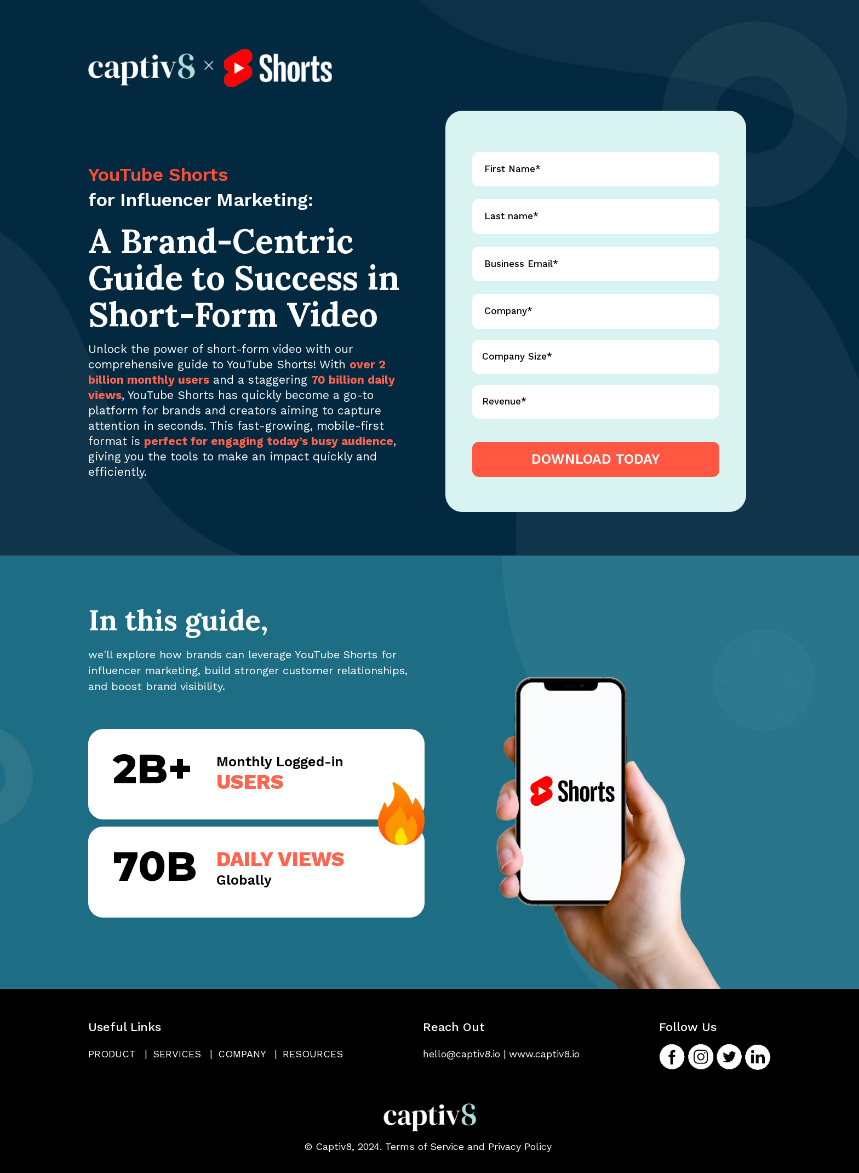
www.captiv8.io (544, 1054)
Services (183, 1054)
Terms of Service (424, 1146)
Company (247, 1054)
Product (117, 1054)
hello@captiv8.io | (464, 1054)
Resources (313, 1054)
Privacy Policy (520, 1146)
